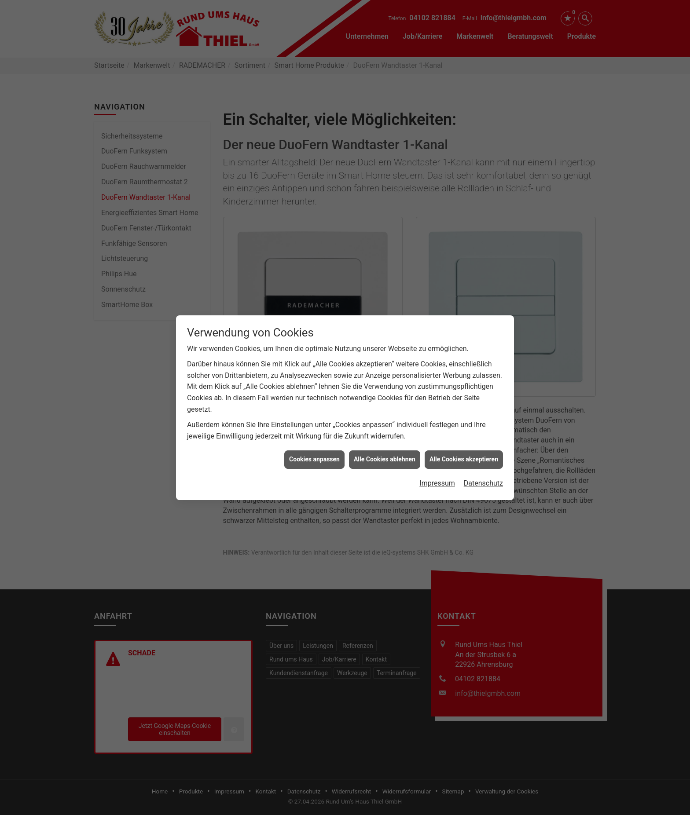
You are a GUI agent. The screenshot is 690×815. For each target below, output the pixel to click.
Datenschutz (483, 469)
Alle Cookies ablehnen (384, 445)
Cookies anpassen (314, 445)
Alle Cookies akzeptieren (463, 445)
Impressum (437, 469)
